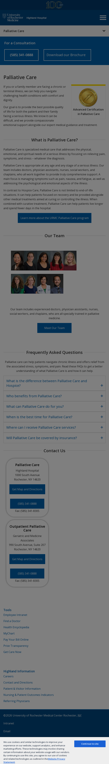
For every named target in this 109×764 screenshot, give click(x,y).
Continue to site (90, 743)
